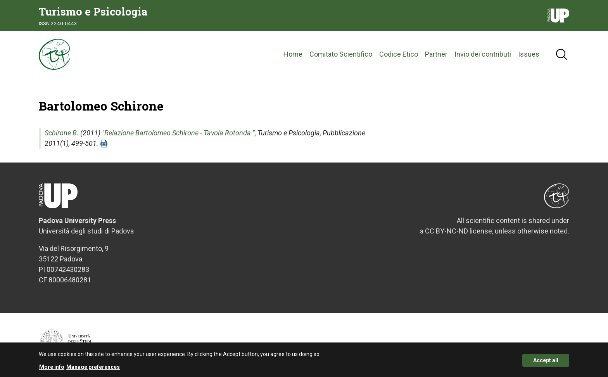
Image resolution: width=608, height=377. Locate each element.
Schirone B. (62, 133)
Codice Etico (398, 54)
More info (51, 370)
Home (292, 54)
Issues (528, 54)
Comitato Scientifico (340, 54)
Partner (436, 54)
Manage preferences (93, 370)
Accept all (545, 363)
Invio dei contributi (482, 54)
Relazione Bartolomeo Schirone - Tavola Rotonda (177, 133)
